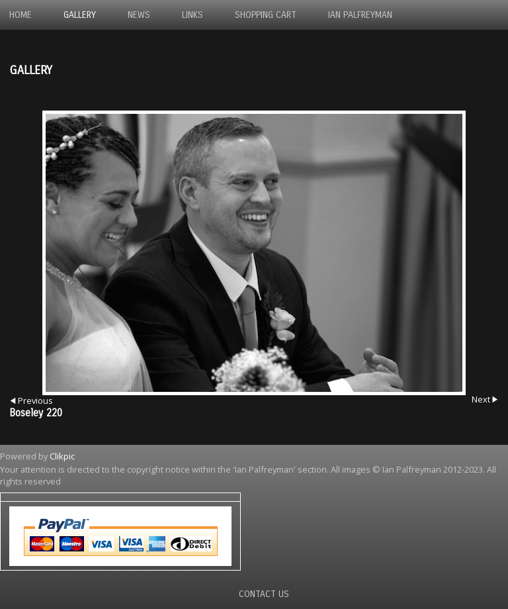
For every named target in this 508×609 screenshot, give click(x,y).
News (139, 15)
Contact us (264, 594)
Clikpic (62, 456)
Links (192, 15)
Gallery (80, 15)
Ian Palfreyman (360, 15)
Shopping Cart (265, 15)
